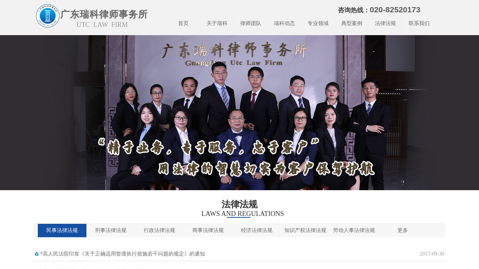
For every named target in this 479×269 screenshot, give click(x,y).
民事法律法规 (62, 230)
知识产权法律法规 (305, 230)
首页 (183, 23)
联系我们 (419, 23)
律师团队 (250, 23)
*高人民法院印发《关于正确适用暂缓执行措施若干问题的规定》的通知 (122, 254)
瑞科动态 (284, 23)
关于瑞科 (217, 23)
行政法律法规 (159, 230)
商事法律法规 (208, 230)
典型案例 (351, 23)
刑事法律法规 (110, 230)
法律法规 (385, 23)
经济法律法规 (256, 230)
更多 (402, 230)
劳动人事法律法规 (354, 230)
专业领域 (318, 23)
